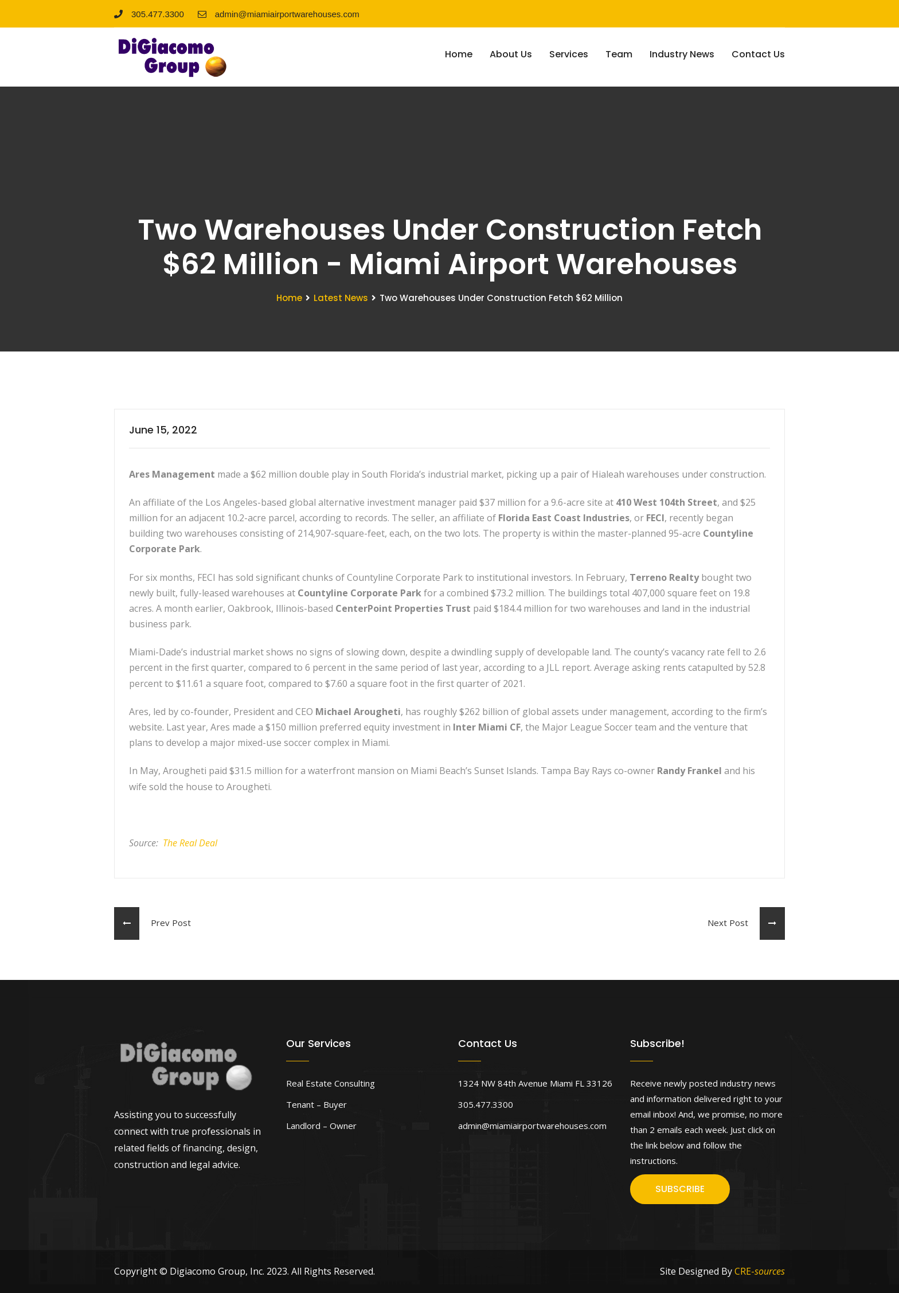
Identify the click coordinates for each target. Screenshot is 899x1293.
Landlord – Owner (321, 1125)
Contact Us (758, 54)
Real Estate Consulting (330, 1083)
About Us (511, 54)
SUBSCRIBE (680, 1189)
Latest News (341, 298)
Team (618, 54)
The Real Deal (190, 843)
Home (458, 54)
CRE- (759, 1271)
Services (568, 54)
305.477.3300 (149, 14)
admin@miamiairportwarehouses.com (278, 14)
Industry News (682, 54)
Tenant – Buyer (316, 1104)
